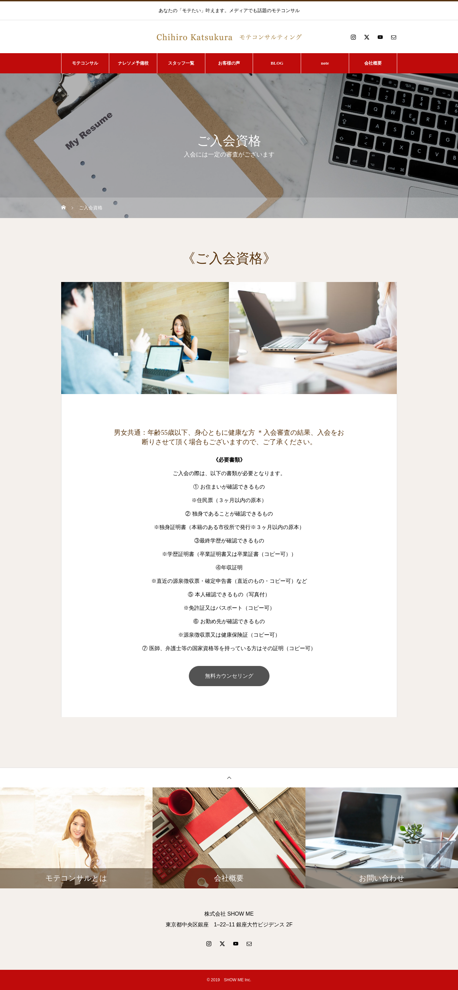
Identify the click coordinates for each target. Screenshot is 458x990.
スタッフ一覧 (181, 63)
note (325, 63)
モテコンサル (85, 63)
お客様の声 (229, 63)
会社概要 (373, 63)
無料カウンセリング (229, 676)
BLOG (276, 63)
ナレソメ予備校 (133, 63)
